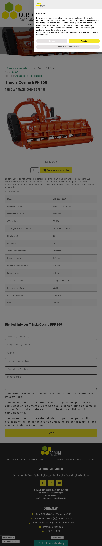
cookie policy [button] (92, 517)
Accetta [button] (84, 535)
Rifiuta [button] (51, 535)
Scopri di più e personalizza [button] (68, 541)
